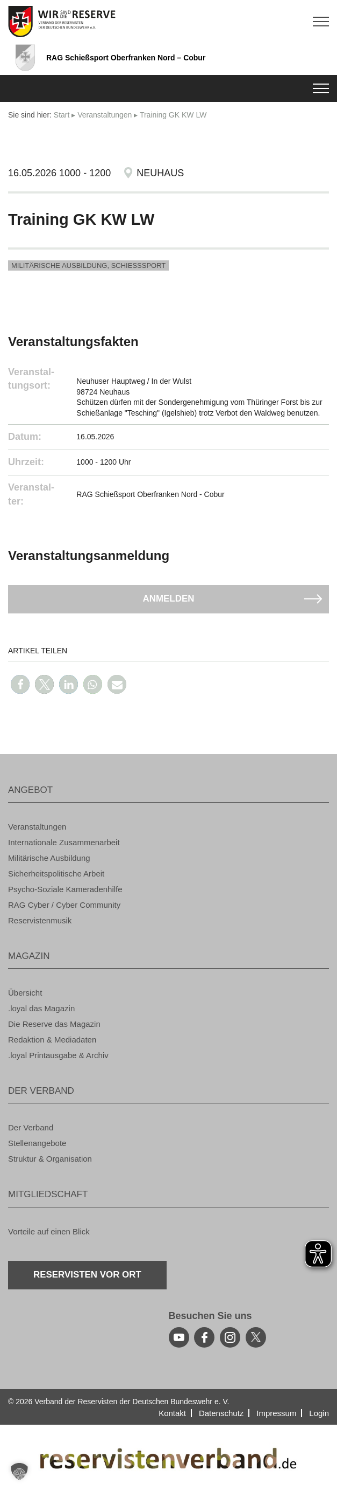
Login (319, 1413)
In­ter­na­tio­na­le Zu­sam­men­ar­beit (64, 842)
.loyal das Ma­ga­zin (41, 1008)
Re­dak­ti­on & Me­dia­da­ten (52, 1039)
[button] (20, 684)
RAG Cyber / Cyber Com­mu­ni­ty (64, 904)
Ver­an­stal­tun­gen (104, 115)
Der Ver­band (30, 1127)
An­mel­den (168, 598)
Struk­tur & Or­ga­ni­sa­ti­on (50, 1158)
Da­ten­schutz (221, 1413)
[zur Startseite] (168, 21)
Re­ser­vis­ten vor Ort (87, 1274)
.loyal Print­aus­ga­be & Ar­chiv (58, 1055)
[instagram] (230, 1337)
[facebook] (204, 1337)
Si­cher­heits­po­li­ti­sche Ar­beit (56, 873)
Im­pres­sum (276, 1413)
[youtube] (179, 1337)
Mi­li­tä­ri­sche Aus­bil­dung (49, 857)
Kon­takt (172, 1413)
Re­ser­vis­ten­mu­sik (39, 920)
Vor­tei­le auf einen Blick (49, 1231)
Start (62, 115)
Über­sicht (25, 992)
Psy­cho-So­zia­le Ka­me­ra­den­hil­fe (65, 889)
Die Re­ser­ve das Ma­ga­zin (54, 1023)
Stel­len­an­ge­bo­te (37, 1143)
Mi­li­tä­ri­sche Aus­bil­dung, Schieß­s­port (88, 265)
